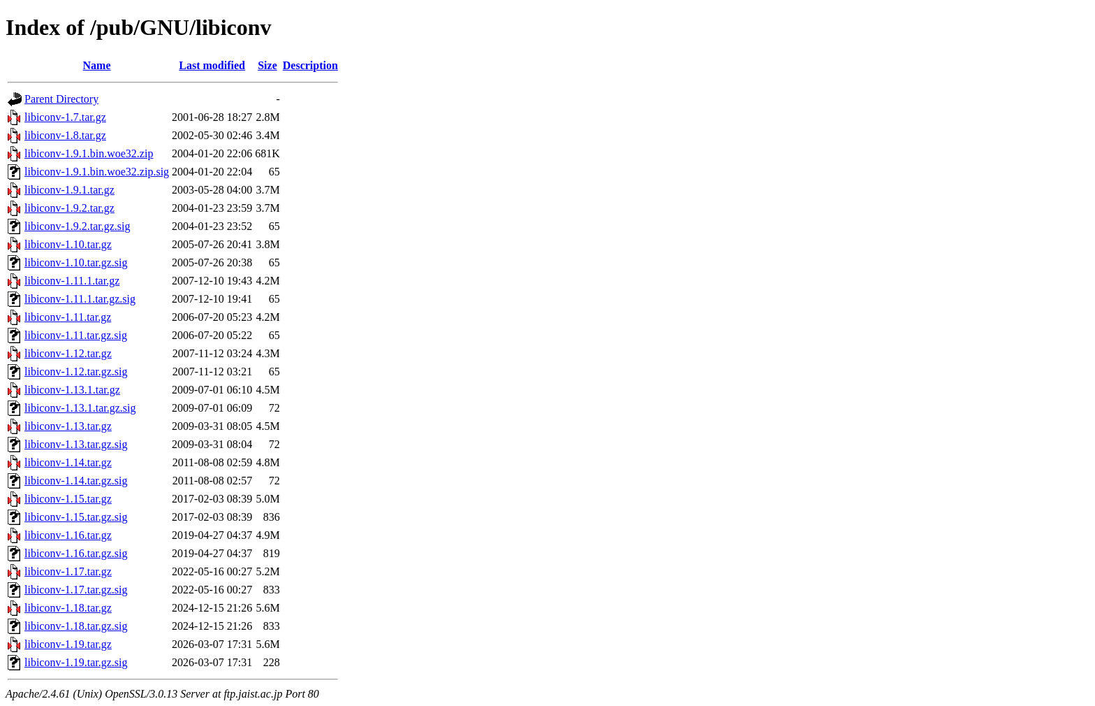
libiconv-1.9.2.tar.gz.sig (77, 226)
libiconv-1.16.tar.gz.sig (76, 553)
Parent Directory (61, 99)
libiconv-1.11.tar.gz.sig (75, 335)
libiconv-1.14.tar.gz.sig (76, 481)
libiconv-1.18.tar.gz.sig (76, 626)
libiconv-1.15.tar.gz (68, 499)
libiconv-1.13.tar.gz (68, 426)
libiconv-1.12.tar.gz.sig (76, 371)
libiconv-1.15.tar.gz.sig (76, 517)
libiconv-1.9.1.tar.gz (69, 190)
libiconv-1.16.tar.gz (68, 535)
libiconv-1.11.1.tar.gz (71, 281)
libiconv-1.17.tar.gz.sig (76, 590)
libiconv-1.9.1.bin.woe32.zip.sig (96, 172)
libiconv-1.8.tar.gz (65, 135)
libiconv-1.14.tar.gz (68, 462)
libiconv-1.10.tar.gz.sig (76, 262)
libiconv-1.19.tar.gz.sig (76, 662)
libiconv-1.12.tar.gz (68, 353)
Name (97, 65)
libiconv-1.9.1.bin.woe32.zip (88, 153)
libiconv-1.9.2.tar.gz (69, 208)
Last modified (212, 65)
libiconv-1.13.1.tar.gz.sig (80, 408)
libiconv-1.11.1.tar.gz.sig (79, 299)
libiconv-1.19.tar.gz (68, 644)
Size (267, 65)
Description (310, 65)
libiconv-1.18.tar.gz (68, 608)
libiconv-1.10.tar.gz (68, 244)
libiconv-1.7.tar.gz (65, 117)
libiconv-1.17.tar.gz (68, 571)
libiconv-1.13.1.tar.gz (72, 390)
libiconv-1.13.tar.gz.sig (76, 444)
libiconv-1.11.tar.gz (67, 317)
